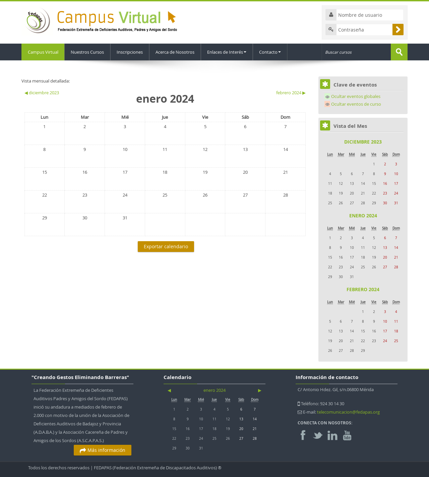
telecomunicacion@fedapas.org (348, 412)
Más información (102, 450)
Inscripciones (131, 52)
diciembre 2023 (363, 142)
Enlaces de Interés (227, 52)
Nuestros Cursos (88, 52)
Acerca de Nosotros (176, 52)
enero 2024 (363, 215)
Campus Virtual (43, 52)
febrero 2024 (363, 289)
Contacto (271, 52)
